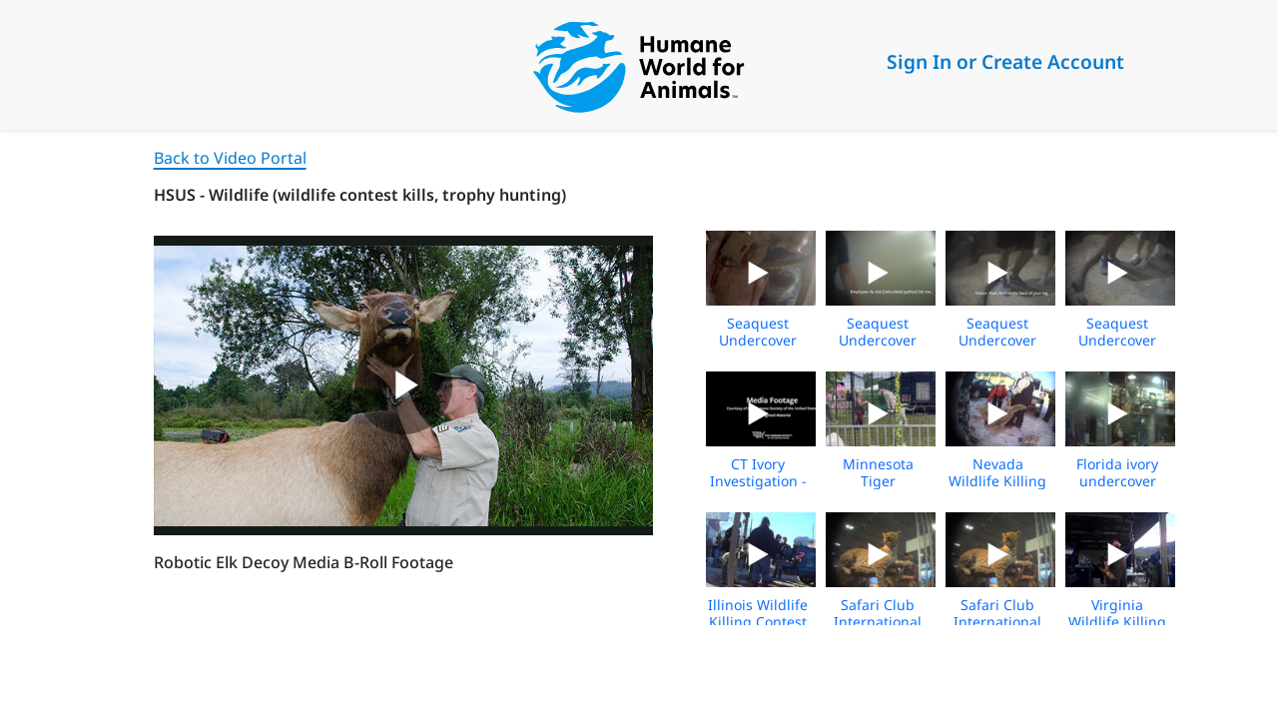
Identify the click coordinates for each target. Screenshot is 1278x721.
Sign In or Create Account (1005, 61)
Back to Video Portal (230, 158)
